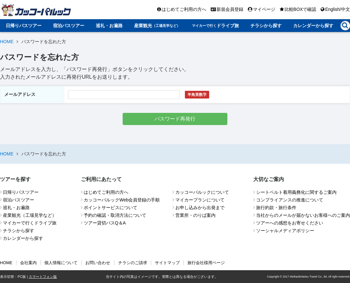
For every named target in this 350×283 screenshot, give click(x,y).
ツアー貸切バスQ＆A (105, 222)
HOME (6, 41)
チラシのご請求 (132, 262)
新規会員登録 (227, 9)
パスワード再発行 (175, 119)
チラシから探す (266, 25)
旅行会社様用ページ (206, 262)
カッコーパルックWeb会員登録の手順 (122, 199)
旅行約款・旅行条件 (276, 207)
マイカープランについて (199, 199)
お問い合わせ (97, 262)
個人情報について (61, 262)
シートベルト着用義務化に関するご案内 (296, 192)
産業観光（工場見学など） (30, 215)
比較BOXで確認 (298, 9)
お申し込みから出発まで (199, 207)
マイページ (261, 9)
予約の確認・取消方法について (115, 215)
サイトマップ (167, 262)
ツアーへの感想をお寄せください (289, 222)
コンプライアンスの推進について (289, 199)
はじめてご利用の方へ (181, 9)
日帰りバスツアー (24, 25)
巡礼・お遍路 (109, 25)
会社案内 (28, 262)
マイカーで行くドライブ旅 (30, 222)
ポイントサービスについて (110, 207)
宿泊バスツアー (68, 25)
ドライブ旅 (215, 25)
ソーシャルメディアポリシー (285, 230)
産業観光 (157, 25)
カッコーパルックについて (202, 192)
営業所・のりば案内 (195, 215)
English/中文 (335, 9)
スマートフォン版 (43, 277)
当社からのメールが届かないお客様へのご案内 (303, 215)
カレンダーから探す (313, 25)
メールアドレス (19, 94)
